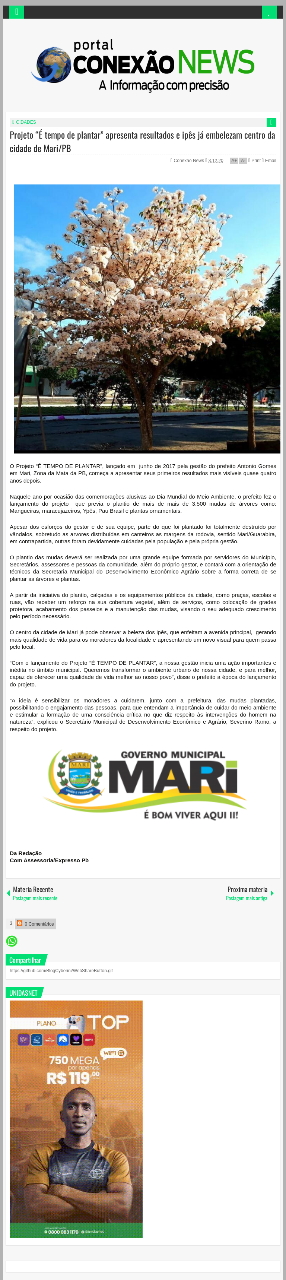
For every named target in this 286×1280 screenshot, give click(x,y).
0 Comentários (35, 923)
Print (254, 160)
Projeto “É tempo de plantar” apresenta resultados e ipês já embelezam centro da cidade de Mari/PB (142, 141)
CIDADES (26, 122)
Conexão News (190, 160)
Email (269, 160)
